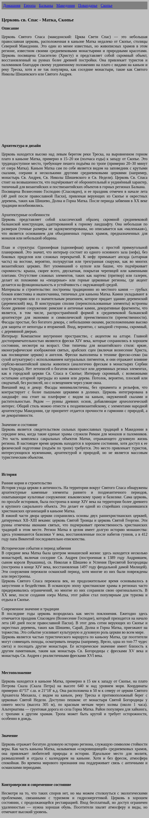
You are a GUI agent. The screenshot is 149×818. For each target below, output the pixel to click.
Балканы (46, 5)
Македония (65, 5)
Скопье (107, 5)
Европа (30, 5)
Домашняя (11, 5)
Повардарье (87, 5)
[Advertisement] (74, 112)
